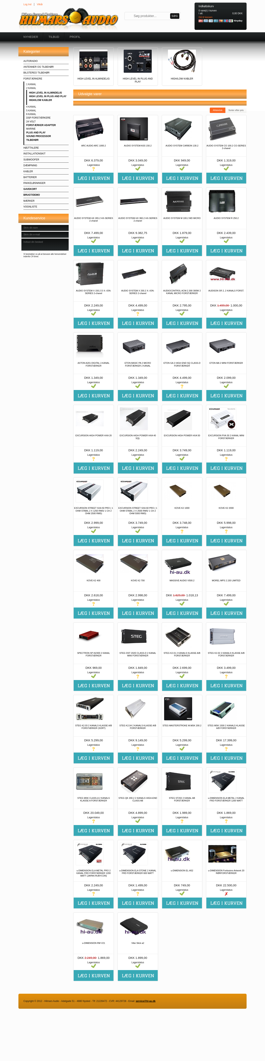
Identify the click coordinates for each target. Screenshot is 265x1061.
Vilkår (40, 4)
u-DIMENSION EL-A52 (182, 870)
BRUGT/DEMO (31, 194)
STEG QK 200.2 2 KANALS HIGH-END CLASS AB (137, 799)
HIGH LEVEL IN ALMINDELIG (45, 92)
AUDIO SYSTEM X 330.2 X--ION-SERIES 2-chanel (137, 291)
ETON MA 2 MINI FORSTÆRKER (226, 363)
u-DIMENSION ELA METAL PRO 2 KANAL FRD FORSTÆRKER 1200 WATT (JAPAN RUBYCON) (93, 873)
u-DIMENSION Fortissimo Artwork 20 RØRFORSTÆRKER (226, 871)
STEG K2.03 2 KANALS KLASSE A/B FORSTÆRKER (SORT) (93, 726)
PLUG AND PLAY (35, 132)
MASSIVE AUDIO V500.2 (182, 580)
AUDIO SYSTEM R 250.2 (226, 218)
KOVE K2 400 (93, 580)
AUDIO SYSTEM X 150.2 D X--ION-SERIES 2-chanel (93, 291)
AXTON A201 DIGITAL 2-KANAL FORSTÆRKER (93, 364)
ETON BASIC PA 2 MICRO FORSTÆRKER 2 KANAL (138, 364)
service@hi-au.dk (146, 1001)
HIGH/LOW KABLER (40, 100)
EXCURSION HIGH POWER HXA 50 (182, 435)
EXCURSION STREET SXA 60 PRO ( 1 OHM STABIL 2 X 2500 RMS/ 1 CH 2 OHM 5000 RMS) (137, 510)
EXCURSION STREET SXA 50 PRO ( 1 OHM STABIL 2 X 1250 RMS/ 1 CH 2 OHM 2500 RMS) (93, 510)
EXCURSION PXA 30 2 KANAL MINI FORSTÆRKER (226, 436)
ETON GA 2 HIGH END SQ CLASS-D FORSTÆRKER (182, 364)
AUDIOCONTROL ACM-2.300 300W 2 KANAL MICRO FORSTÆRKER (182, 291)
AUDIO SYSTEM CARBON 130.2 (182, 145)
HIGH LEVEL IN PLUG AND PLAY (47, 96)
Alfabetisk (217, 110)
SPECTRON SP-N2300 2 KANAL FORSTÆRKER (93, 654)
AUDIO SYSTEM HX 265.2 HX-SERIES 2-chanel (93, 219)
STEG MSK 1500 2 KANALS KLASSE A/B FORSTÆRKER (226, 726)
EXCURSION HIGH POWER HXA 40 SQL (138, 436)
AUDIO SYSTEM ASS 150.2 (138, 145)
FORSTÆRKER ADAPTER (41, 125)
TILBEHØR (32, 140)
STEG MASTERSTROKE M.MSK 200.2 (182, 725)
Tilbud (53, 36)
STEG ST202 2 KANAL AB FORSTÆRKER (182, 799)
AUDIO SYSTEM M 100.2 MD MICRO (182, 218)
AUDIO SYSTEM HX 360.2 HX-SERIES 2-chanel (137, 219)
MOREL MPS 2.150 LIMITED (226, 580)
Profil (75, 36)
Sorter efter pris (236, 110)
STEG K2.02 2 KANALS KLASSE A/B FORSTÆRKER (226, 654)
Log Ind (27, 4)
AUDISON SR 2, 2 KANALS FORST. (226, 290)
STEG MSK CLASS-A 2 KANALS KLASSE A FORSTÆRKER (93, 799)
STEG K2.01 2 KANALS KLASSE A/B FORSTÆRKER (182, 654)
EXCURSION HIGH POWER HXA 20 (93, 435)
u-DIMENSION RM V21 (93, 943)
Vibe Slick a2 (137, 943)
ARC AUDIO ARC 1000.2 (93, 145)
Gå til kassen (205, 17)
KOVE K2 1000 (182, 508)
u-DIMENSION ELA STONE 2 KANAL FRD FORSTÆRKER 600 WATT (137, 871)
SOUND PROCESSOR (38, 136)
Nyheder (30, 36)
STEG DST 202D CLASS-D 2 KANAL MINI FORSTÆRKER (137, 654)
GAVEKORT (30, 189)
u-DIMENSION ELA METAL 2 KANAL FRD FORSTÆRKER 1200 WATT (226, 799)
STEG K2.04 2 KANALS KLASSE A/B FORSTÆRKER (137, 726)
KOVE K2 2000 (226, 508)
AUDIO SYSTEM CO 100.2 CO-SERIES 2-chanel (226, 146)
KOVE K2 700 (138, 580)
